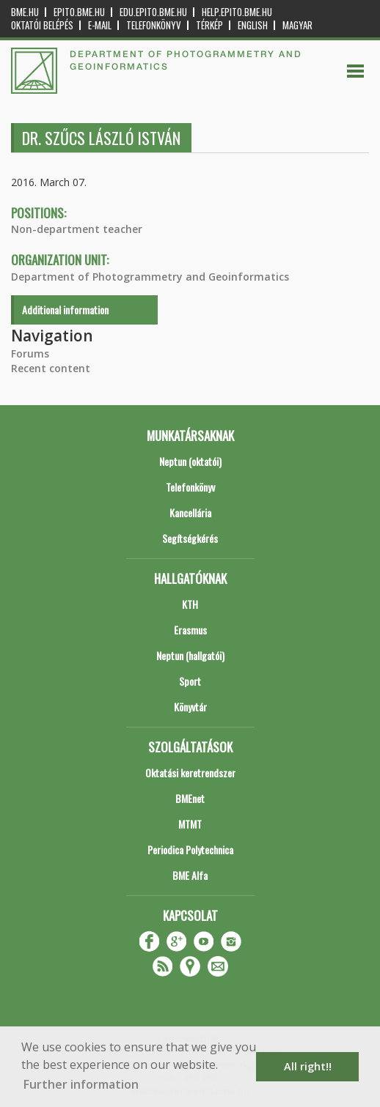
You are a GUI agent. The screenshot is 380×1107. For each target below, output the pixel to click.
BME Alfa (190, 875)
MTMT (190, 824)
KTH (190, 604)
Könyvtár (190, 706)
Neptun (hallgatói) (190, 655)
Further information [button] (81, 1084)
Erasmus (190, 629)
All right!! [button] (308, 1066)
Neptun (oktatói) (190, 461)
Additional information (65, 309)
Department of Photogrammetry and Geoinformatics (150, 277)
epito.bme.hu (79, 12)
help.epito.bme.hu (237, 12)
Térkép (209, 25)
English (253, 25)
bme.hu (25, 12)
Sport (190, 681)
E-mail (100, 25)
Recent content (50, 368)
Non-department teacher (76, 229)
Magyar (297, 25)
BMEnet (190, 798)
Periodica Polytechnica (190, 849)
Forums (30, 353)
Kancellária (190, 512)
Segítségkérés (190, 538)
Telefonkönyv (153, 25)
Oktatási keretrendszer (190, 772)
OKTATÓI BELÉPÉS (42, 25)
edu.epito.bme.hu (153, 12)
